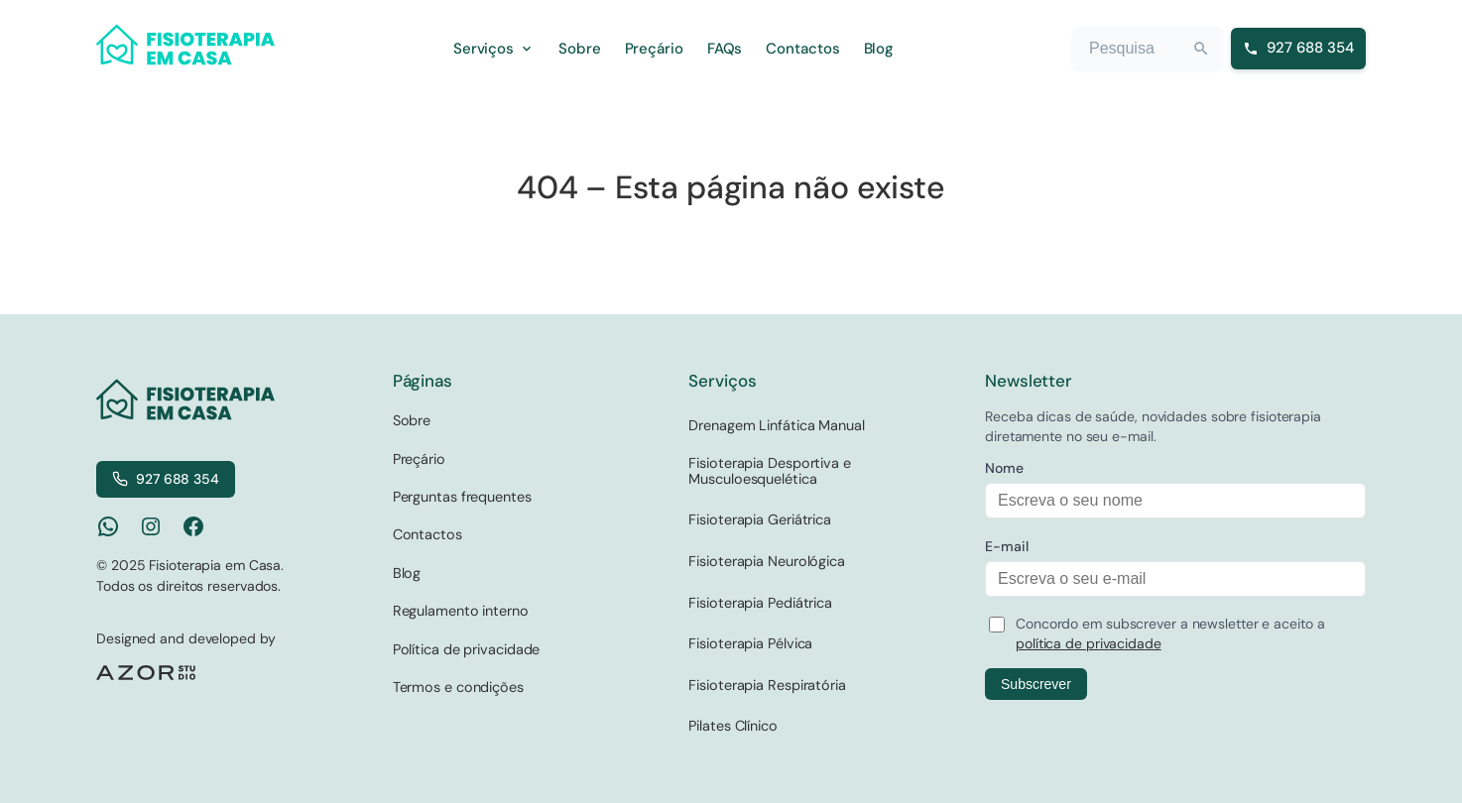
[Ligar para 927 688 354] (1298, 48)
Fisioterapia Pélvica (750, 643)
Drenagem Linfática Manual (776, 425)
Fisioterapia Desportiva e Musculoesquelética (769, 471)
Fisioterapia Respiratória (767, 685)
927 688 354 (165, 479)
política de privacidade (1088, 643)
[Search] (1201, 48)
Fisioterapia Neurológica (766, 561)
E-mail (1006, 546)
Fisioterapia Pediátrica (760, 603)
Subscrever (1036, 684)
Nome (1004, 468)
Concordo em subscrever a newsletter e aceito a (1170, 633)
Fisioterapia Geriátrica (759, 519)
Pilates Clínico (733, 726)
